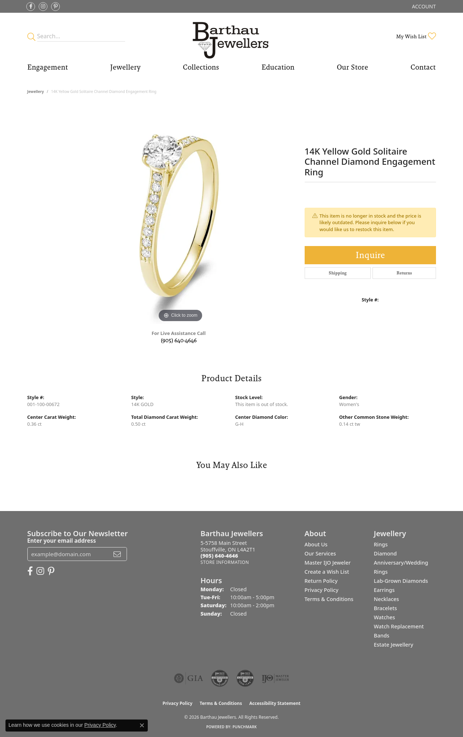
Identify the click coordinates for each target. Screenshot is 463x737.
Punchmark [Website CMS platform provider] (244, 726)
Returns (404, 273)
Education (278, 67)
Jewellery (125, 67)
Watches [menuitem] (384, 617)
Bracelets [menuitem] (385, 608)
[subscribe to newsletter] (117, 554)
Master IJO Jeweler (328, 562)
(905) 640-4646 (179, 340)
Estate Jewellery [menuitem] (393, 644)
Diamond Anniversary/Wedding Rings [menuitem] (401, 562)
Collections (201, 67)
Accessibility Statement (274, 703)
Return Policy (321, 580)
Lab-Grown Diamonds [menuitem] (401, 580)
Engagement (47, 67)
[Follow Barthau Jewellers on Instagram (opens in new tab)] (43, 6)
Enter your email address (61, 540)
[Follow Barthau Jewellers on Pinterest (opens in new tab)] (55, 6)
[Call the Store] (219, 555)
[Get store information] (225, 562)
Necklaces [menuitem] (386, 599)
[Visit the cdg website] (220, 678)
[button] (423, 6)
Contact (423, 67)
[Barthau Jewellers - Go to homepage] (231, 36)
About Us (316, 544)
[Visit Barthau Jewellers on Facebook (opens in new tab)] (30, 6)
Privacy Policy (322, 589)
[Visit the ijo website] (275, 678)
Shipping (338, 273)
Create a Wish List (327, 571)
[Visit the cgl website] (245, 678)
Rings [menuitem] (381, 544)
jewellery (35, 91)
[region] (180, 214)
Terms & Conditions (329, 599)
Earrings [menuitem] (384, 589)
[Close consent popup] (142, 725)
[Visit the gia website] (188, 678)
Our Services (320, 553)
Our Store (352, 67)
